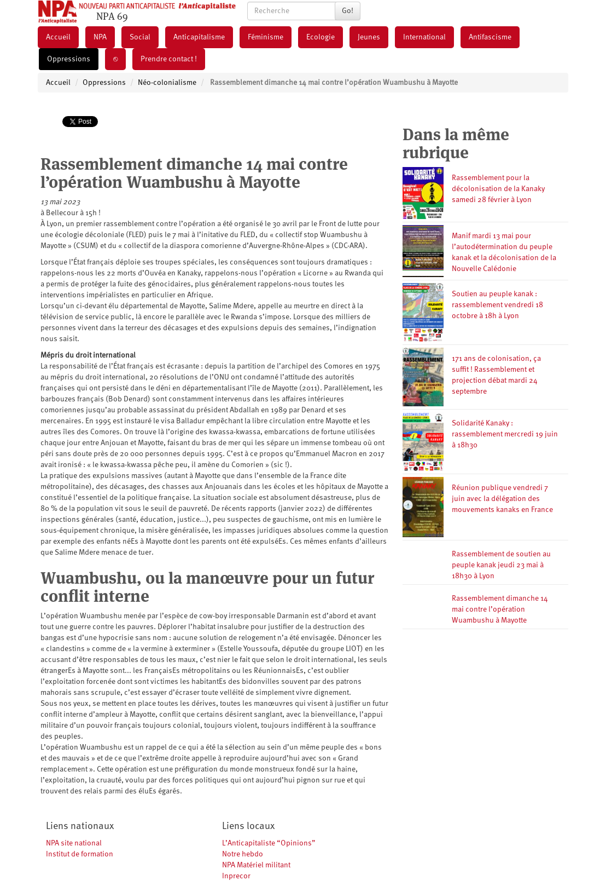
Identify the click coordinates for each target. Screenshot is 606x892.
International (424, 37)
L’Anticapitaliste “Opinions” (269, 843)
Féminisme (265, 37)
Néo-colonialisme (167, 83)
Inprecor (236, 876)
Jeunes (369, 37)
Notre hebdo (242, 854)
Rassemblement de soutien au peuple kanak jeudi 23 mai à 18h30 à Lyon (501, 565)
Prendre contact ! (169, 59)
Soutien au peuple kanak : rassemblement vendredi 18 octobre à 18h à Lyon (497, 305)
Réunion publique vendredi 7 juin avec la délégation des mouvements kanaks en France (502, 499)
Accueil (58, 37)
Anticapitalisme (199, 37)
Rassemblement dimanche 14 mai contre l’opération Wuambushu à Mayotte (500, 609)
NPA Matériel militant (256, 865)
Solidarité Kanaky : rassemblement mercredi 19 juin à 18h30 (505, 434)
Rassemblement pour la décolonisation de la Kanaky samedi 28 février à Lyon (498, 189)
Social (140, 37)
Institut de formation (79, 854)
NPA (100, 37)
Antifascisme (490, 37)
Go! (347, 11)
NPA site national (74, 843)
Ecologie (320, 37)
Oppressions (68, 59)
